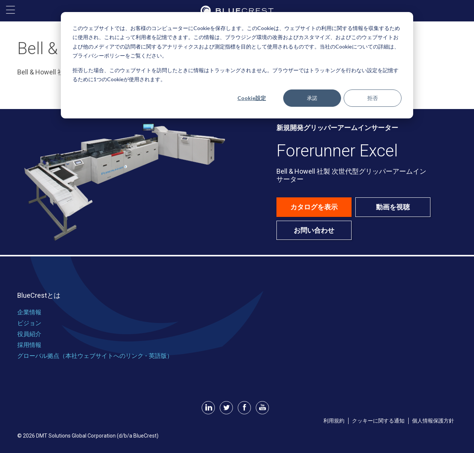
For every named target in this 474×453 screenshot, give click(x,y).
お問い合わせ (314, 230)
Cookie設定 (251, 98)
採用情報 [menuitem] (29, 344)
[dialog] (237, 65)
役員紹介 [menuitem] (29, 334)
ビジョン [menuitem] (29, 323)
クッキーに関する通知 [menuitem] (378, 421)
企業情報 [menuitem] (29, 312)
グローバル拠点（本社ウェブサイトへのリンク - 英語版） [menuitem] (95, 355)
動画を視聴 (393, 207)
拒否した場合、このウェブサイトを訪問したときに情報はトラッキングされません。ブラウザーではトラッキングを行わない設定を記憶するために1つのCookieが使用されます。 (235, 75)
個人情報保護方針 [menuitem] (433, 421)
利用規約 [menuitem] (333, 421)
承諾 (312, 98)
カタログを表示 (314, 207)
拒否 (372, 98)
